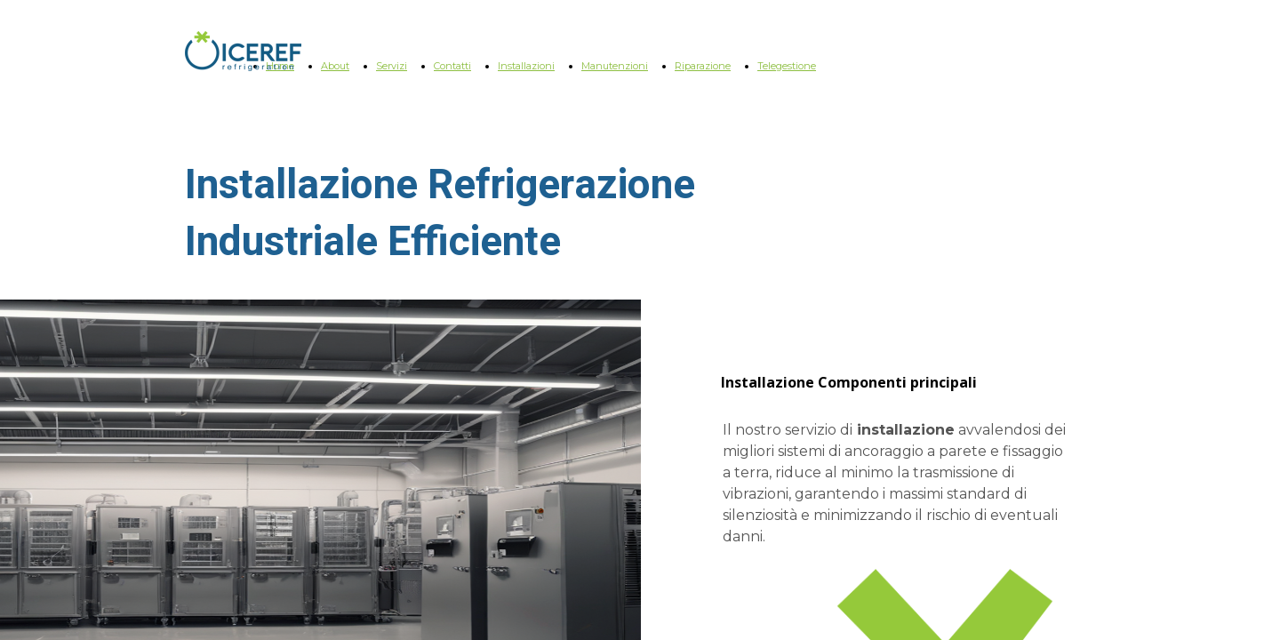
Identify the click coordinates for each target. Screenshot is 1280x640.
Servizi (391, 66)
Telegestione (786, 66)
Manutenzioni (614, 66)
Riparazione (703, 66)
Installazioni (526, 66)
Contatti (452, 66)
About (335, 66)
